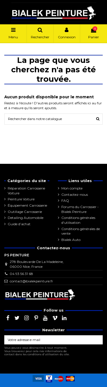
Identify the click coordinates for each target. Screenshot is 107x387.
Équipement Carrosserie (27, 205)
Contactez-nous (74, 194)
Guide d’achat (19, 224)
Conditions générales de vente (80, 231)
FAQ (65, 200)
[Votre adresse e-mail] (48, 339)
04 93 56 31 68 (21, 274)
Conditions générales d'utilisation (78, 220)
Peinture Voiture (21, 199)
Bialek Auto (70, 240)
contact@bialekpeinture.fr (31, 281)
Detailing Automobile (25, 218)
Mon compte (71, 188)
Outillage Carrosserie (25, 212)
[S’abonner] (97, 339)
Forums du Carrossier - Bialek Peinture (80, 209)
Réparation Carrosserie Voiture (26, 190)
